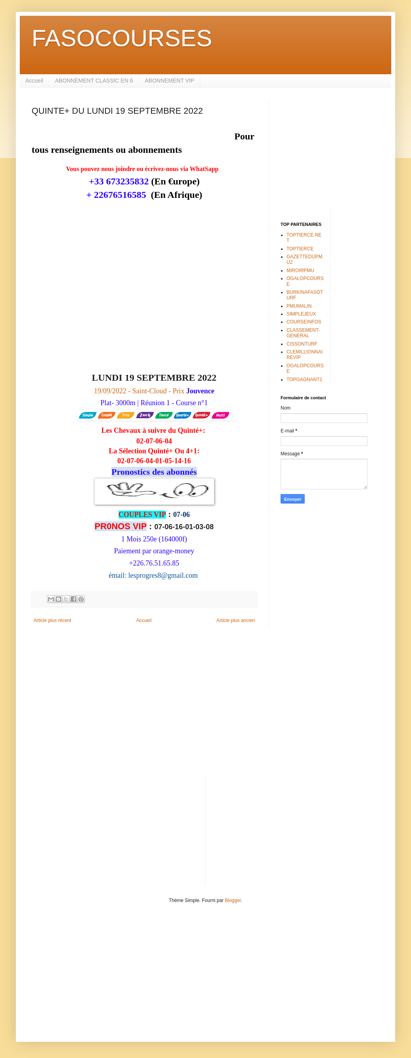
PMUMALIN (299, 306)
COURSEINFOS (304, 322)
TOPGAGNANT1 (304, 379)
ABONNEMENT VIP (169, 80)
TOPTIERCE (300, 249)
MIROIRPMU (300, 270)
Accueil (34, 80)
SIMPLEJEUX (301, 314)
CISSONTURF (302, 344)
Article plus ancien (236, 620)
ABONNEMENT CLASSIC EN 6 (94, 80)
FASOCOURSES (122, 38)
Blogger (233, 900)
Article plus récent (52, 620)
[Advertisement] (330, 149)
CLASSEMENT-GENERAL (303, 332)
